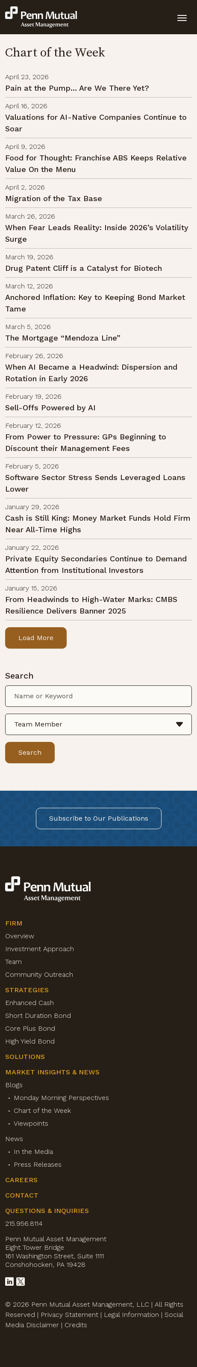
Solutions (25, 1057)
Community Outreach (39, 974)
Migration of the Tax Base (53, 198)
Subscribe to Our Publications (98, 818)
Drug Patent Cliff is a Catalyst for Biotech (83, 268)
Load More (35, 638)
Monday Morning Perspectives (61, 1098)
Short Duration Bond (38, 1015)
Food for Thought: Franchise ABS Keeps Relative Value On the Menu (96, 163)
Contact (21, 1195)
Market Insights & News (52, 1072)
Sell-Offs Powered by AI (50, 407)
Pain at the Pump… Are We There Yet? (77, 87)
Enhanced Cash (29, 1003)
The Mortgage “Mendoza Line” (63, 337)
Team (13, 962)
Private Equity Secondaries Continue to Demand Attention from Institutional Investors (96, 564)
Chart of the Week (42, 1110)
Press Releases (38, 1164)
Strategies (27, 990)
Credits (76, 1325)
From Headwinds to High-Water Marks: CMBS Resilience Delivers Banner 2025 (91, 605)
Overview (19, 936)
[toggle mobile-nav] (182, 17)
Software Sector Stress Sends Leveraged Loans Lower (95, 483)
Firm (14, 923)
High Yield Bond (30, 1041)
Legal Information (131, 1315)
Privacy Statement (69, 1315)
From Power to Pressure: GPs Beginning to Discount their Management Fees (85, 442)
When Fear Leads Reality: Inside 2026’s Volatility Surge (96, 233)
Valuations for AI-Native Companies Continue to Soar (96, 123)
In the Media (33, 1152)
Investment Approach (39, 949)
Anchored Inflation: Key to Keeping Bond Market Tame (95, 303)
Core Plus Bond (30, 1028)
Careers (21, 1180)
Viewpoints (31, 1123)
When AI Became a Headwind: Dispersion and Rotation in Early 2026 (91, 372)
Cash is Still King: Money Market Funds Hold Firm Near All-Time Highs (98, 523)
